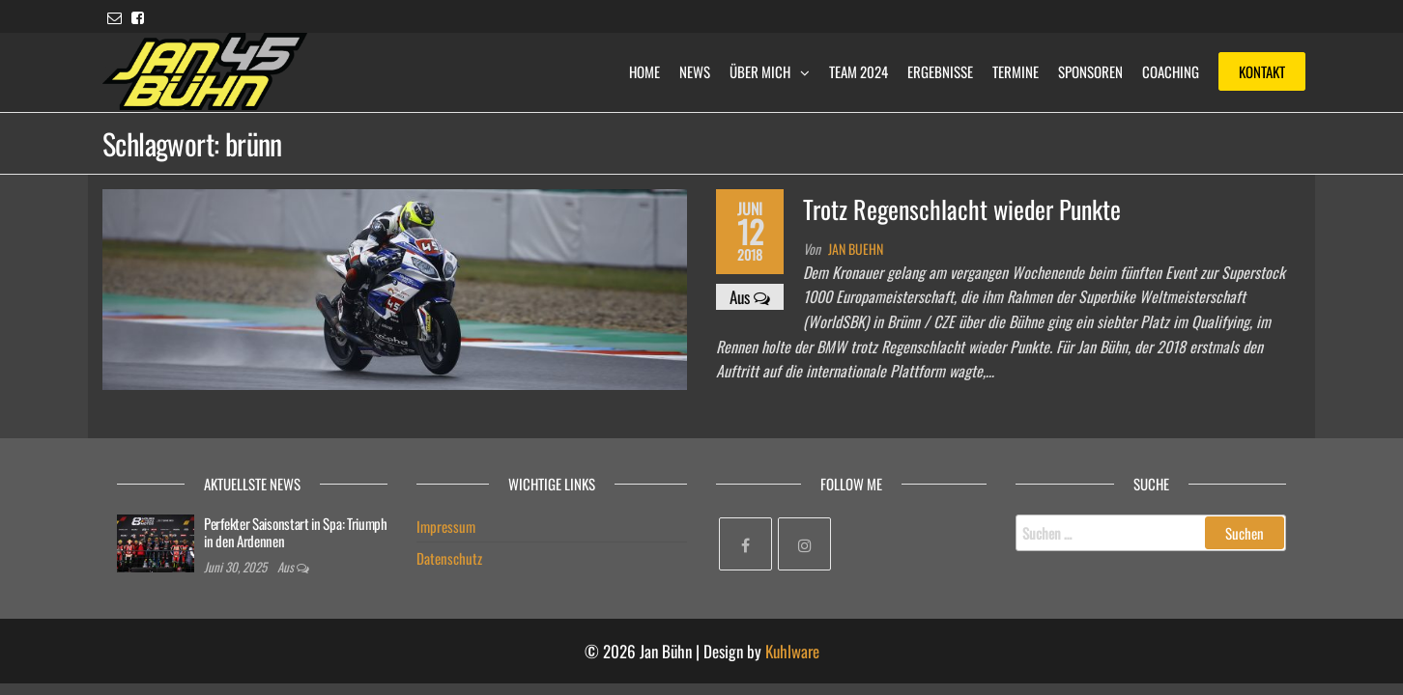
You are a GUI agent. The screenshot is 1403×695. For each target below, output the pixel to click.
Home (644, 71)
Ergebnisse (940, 71)
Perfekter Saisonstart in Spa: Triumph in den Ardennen (295, 532)
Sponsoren (1090, 71)
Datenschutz (449, 558)
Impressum (445, 526)
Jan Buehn (855, 248)
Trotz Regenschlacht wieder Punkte (962, 209)
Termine (1015, 71)
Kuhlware (792, 651)
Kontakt (1262, 71)
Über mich (760, 71)
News (694, 71)
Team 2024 (858, 71)
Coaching (1170, 71)
